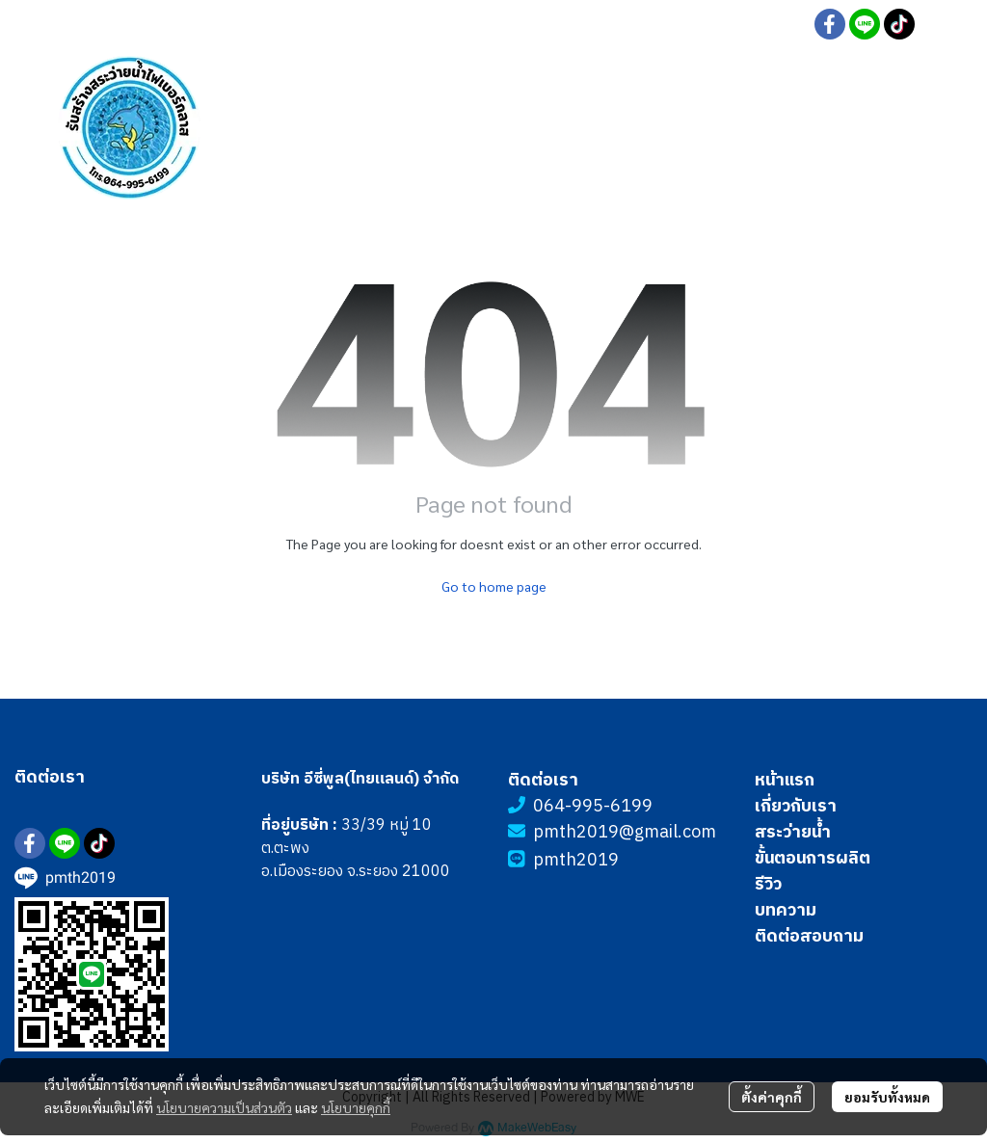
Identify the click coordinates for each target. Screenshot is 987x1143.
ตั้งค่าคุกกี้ (771, 1096)
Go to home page (494, 586)
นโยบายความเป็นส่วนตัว (224, 1107)
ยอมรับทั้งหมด (887, 1096)
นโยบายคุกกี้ (355, 1107)
